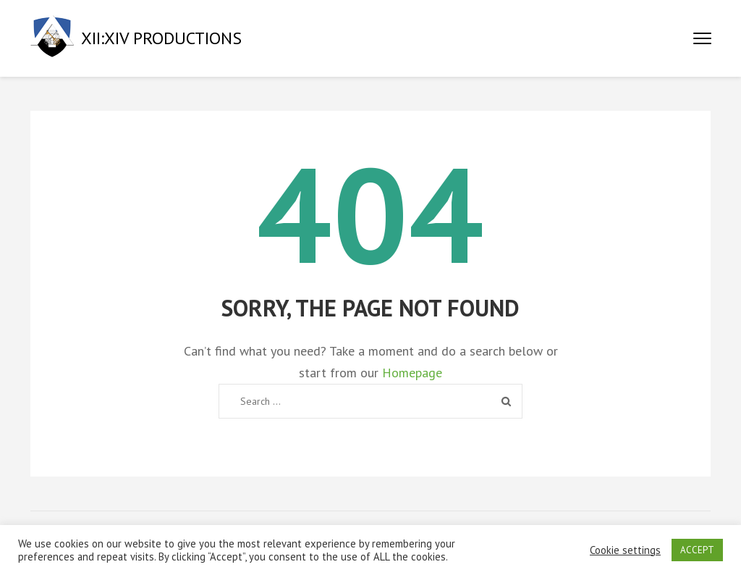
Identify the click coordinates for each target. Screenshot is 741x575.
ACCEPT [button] (697, 550)
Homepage (412, 372)
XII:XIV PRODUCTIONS (161, 38)
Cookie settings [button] (625, 550)
